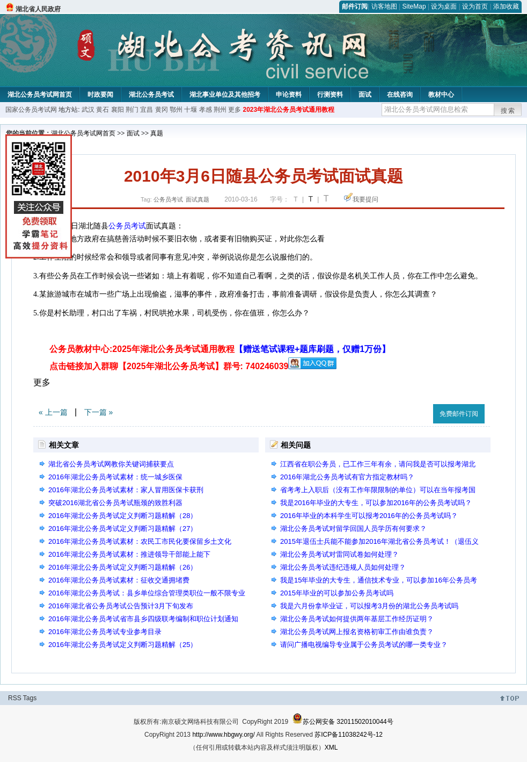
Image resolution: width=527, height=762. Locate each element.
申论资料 (289, 94)
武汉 (88, 109)
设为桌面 (444, 6)
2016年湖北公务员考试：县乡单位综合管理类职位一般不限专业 (146, 593)
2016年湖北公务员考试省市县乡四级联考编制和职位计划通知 (143, 619)
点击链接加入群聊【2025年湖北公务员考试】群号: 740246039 (168, 366)
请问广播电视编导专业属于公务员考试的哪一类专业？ (364, 645)
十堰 (190, 109)
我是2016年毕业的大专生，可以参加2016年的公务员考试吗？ (376, 503)
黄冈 (161, 109)
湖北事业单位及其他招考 (224, 94)
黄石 (102, 109)
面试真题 (197, 199)
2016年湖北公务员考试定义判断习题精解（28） (122, 516)
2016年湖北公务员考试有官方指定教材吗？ (347, 477)
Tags (29, 698)
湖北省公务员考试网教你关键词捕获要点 (111, 464)
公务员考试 (168, 199)
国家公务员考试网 (31, 109)
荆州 (220, 109)
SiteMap (414, 6)
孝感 (205, 109)
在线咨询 (400, 94)
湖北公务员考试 (151, 94)
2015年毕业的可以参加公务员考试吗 (336, 593)
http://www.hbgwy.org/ (223, 734)
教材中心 (441, 94)
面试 (364, 94)
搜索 (508, 110)
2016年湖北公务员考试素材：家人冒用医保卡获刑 (125, 490)
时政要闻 (100, 94)
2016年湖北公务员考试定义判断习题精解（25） (122, 645)
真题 (156, 133)
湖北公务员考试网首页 (40, 94)
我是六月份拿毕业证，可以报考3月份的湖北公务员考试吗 (369, 606)
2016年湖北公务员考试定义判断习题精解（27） (122, 528)
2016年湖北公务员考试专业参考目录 (105, 632)
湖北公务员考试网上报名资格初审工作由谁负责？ (357, 632)
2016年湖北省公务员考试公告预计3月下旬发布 (120, 606)
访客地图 (384, 6)
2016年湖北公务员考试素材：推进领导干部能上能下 (129, 554)
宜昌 (146, 109)
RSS (14, 698)
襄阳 (117, 109)
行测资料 (330, 94)
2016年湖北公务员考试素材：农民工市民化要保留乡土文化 (139, 541)
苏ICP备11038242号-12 (348, 734)
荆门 (132, 109)
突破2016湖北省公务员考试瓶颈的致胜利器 (115, 503)
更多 (234, 109)
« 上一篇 (53, 412)
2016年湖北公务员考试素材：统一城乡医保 (115, 477)
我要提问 (365, 199)
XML (331, 747)
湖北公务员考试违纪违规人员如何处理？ (343, 567)
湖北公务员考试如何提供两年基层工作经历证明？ (357, 619)
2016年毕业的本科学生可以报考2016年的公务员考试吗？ (369, 516)
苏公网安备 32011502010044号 (342, 721)
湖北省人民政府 (38, 9)
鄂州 (176, 109)
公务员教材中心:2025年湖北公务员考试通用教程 (219, 349)
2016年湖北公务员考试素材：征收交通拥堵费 (118, 580)
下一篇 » (98, 412)
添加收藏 (506, 6)
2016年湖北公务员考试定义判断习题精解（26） (122, 567)
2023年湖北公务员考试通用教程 (288, 109)
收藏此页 (413, 411)
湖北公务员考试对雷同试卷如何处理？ (339, 554)
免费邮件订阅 (459, 414)
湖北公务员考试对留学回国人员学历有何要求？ (353, 528)
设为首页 (475, 6)
